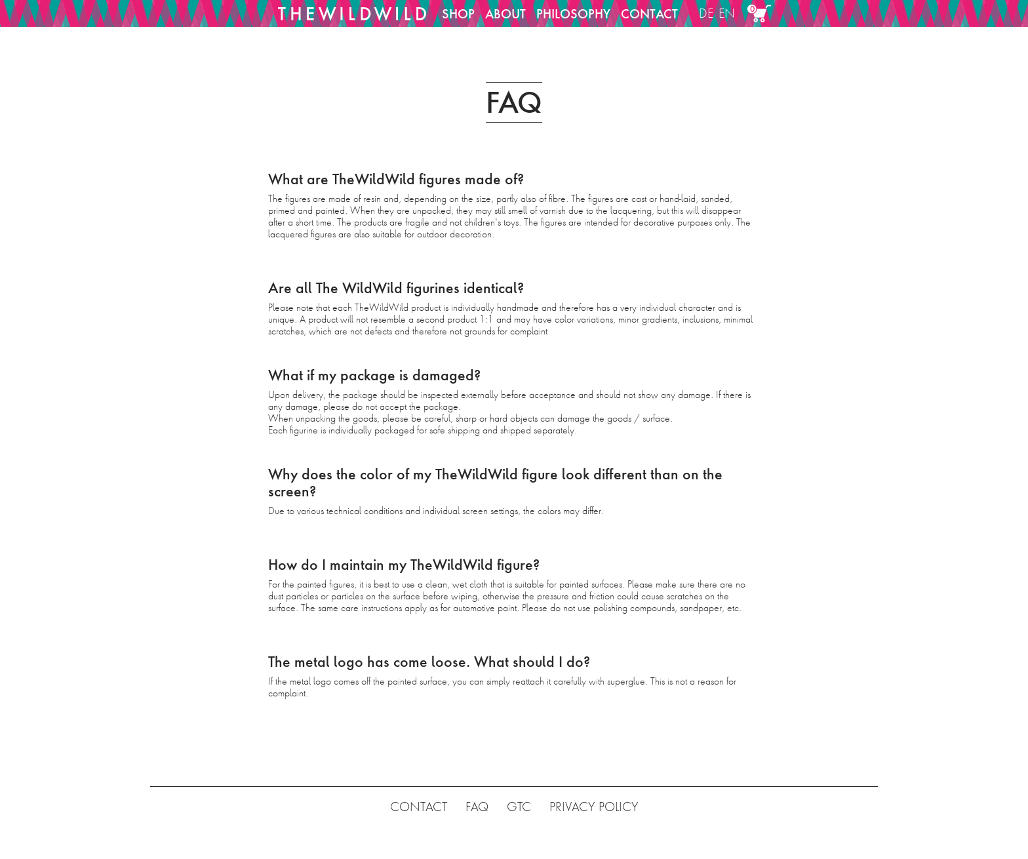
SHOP (458, 14)
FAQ (476, 806)
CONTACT (649, 14)
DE (706, 13)
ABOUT (505, 14)
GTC (519, 806)
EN (727, 13)
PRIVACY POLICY (593, 806)
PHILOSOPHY (573, 14)
